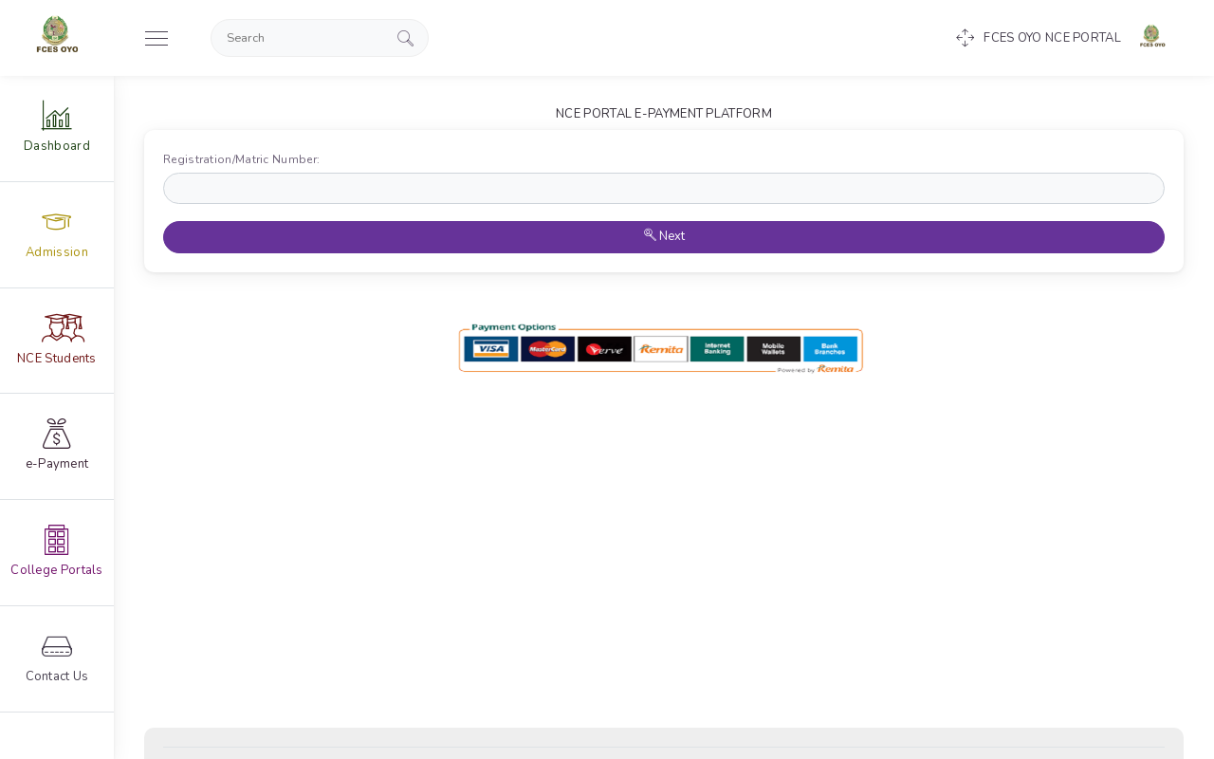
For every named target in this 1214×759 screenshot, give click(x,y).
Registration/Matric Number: (245, 159)
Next (664, 236)
